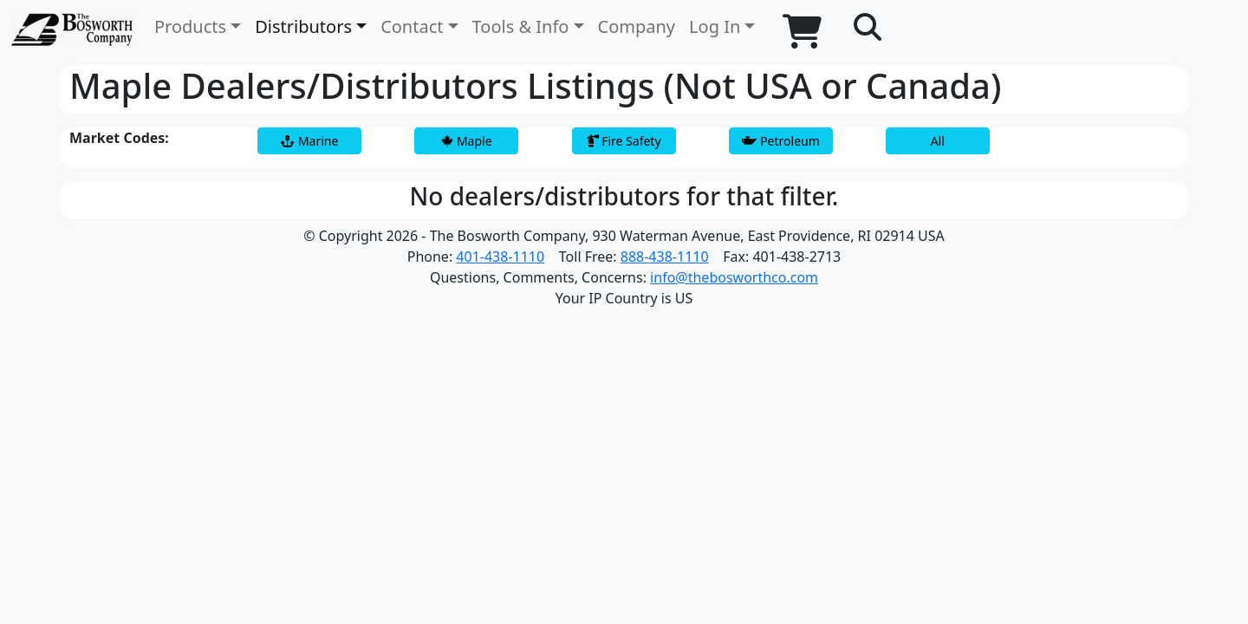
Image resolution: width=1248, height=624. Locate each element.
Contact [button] (411, 26)
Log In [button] (714, 26)
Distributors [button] (303, 26)
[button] (867, 28)
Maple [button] (466, 141)
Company (637, 26)
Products (190, 26)
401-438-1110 (500, 256)
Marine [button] (309, 141)
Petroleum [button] (781, 141)
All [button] (938, 141)
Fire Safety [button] (624, 141)
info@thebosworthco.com (734, 277)
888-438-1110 (665, 256)
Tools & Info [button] (520, 26)
